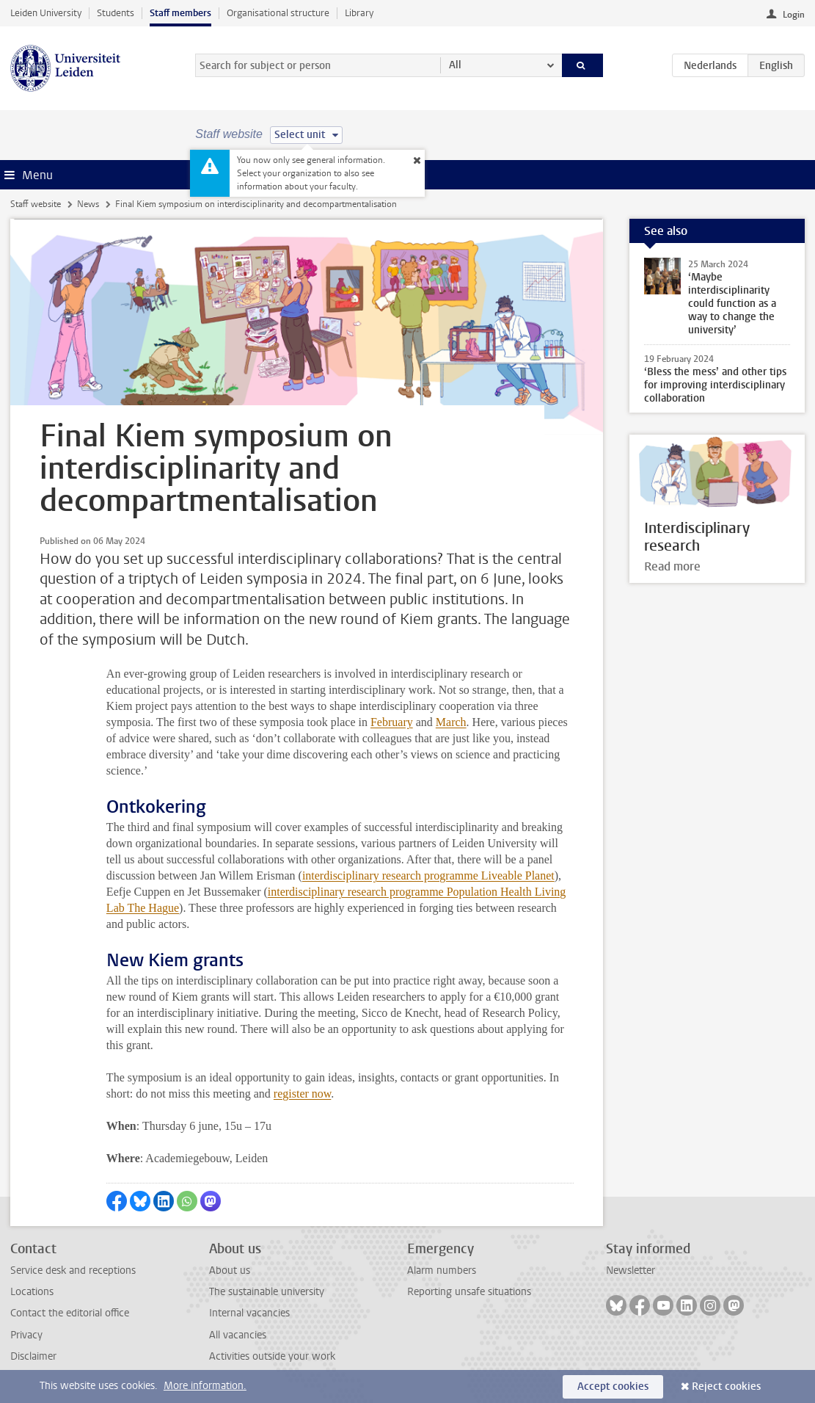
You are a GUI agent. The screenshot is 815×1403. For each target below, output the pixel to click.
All (455, 65)
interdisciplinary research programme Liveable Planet (428, 875)
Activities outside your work (272, 1356)
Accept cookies (612, 1386)
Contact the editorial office (69, 1313)
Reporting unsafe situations (469, 1292)
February (391, 722)
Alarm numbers (441, 1270)
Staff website (35, 204)
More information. (205, 1386)
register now (303, 1093)
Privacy (26, 1335)
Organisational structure (278, 13)
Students (115, 13)
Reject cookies (726, 1386)
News (88, 204)
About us (229, 1270)
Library (359, 13)
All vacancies (237, 1335)
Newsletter (630, 1270)
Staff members (180, 13)
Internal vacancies (249, 1313)
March (451, 722)
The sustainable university (266, 1292)
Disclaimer (33, 1356)
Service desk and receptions (73, 1270)
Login (794, 15)
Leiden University (45, 13)
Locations (32, 1292)
